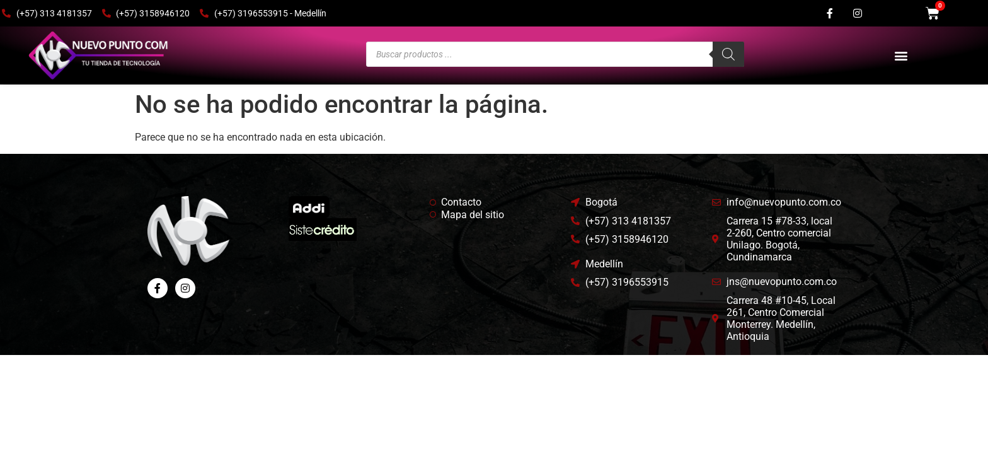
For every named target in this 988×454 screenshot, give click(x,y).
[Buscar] (728, 54)
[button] (900, 55)
